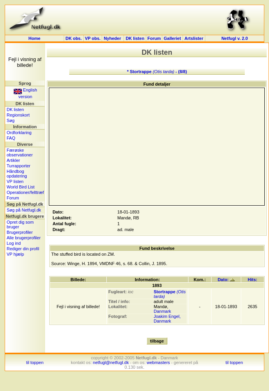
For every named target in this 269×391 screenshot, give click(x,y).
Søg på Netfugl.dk (24, 210)
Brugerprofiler (20, 232)
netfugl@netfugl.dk (111, 362)
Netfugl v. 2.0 (234, 38)
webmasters (158, 362)
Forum (154, 38)
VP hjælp (15, 254)
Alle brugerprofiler (24, 237)
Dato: (226, 279)
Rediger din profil (23, 248)
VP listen (15, 181)
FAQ (11, 138)
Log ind (14, 243)
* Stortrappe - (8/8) (157, 71)
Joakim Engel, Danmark (167, 318)
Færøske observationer (20, 152)
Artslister (194, 38)
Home (35, 38)
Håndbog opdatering (17, 173)
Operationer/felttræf (25, 192)
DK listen (135, 38)
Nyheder (113, 38)
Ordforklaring (19, 132)
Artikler (13, 160)
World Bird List (20, 187)
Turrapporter (18, 165)
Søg (10, 120)
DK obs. (73, 38)
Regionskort (18, 115)
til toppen (35, 362)
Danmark (162, 311)
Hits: (252, 279)
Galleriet (172, 38)
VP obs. (92, 38)
